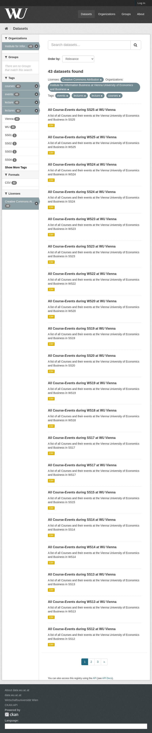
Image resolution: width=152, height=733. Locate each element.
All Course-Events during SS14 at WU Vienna (82, 519)
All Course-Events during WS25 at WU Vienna (82, 137)
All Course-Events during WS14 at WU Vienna (82, 547)
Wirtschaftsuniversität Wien (21, 700)
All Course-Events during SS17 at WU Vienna (82, 437)
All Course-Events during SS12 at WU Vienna (82, 629)
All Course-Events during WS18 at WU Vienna (82, 410)
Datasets (86, 14)
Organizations (106, 14)
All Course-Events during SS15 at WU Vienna (82, 492)
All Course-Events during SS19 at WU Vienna (82, 328)
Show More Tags (16, 167)
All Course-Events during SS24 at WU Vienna (82, 192)
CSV (51, 125)
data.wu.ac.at (13, 695)
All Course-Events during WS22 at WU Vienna (82, 273)
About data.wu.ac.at (17, 690)
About (140, 14)
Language (11, 720)
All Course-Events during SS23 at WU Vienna (82, 246)
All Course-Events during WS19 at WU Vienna (82, 383)
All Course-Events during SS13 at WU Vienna (82, 574)
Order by (53, 58)
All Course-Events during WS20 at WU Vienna (82, 301)
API (94, 678)
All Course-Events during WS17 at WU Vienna (82, 465)
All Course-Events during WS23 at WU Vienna (82, 219)
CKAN (11, 714)
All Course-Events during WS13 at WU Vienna (82, 601)
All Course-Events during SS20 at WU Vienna (82, 355)
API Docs (107, 678)
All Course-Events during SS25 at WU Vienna (82, 109)
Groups (126, 14)
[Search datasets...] (89, 45)
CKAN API (11, 705)
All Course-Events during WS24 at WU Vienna (82, 164)
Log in (141, 3)
